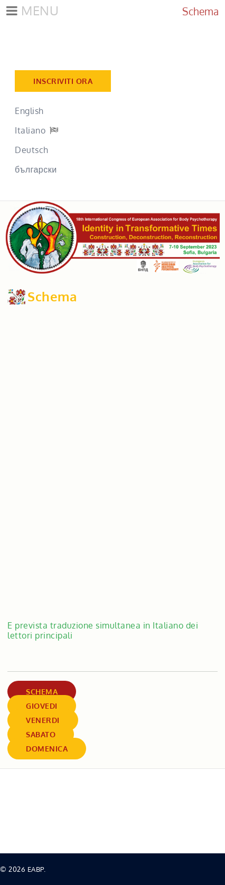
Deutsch (32, 150)
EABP (35, 869)
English (29, 111)
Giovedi (42, 705)
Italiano (30, 130)
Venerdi (43, 720)
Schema (42, 691)
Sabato (40, 734)
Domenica (47, 748)
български (36, 169)
